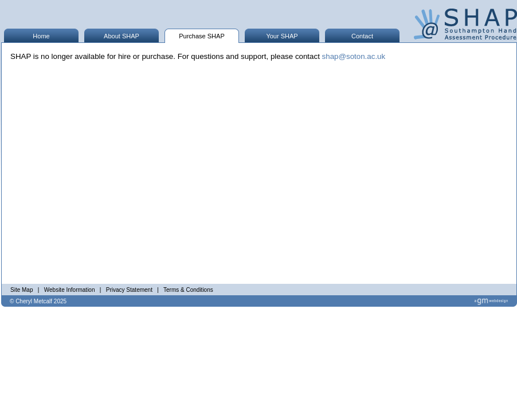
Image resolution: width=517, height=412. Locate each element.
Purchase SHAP (201, 36)
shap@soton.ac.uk (354, 56)
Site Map (21, 290)
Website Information (69, 290)
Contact (362, 36)
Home (41, 36)
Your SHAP (281, 36)
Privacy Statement (129, 290)
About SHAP (121, 36)
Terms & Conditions (188, 290)
